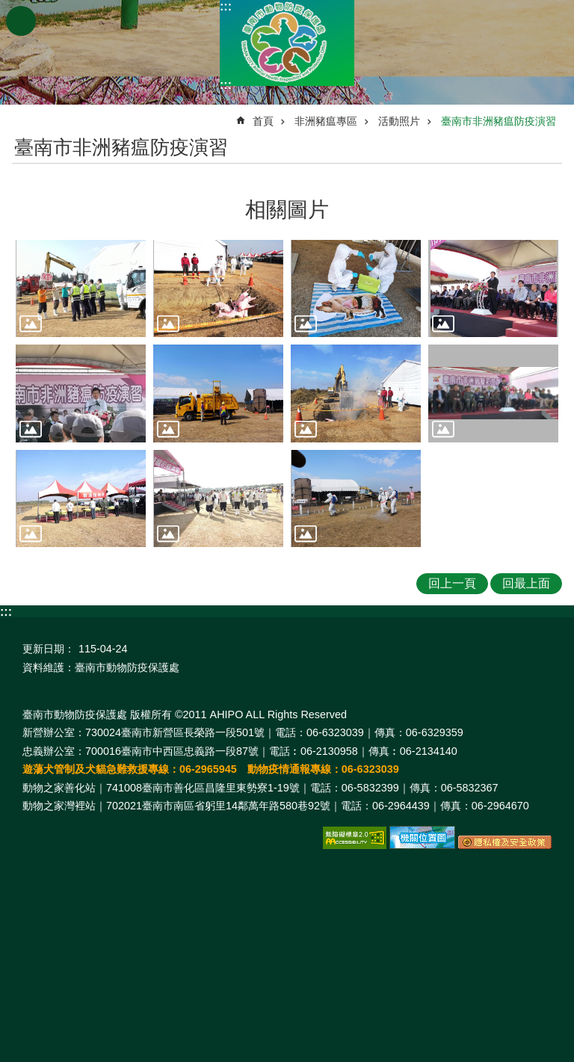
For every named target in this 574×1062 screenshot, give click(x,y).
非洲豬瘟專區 (325, 121)
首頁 (263, 121)
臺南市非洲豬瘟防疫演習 (498, 121)
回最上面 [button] (526, 583)
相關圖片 (287, 209)
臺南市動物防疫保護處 (287, 43)
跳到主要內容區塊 (7, 7)
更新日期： (48, 649)
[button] (81, 289)
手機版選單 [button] (21, 21)
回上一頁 (452, 583)
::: (226, 6)
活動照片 (399, 121)
